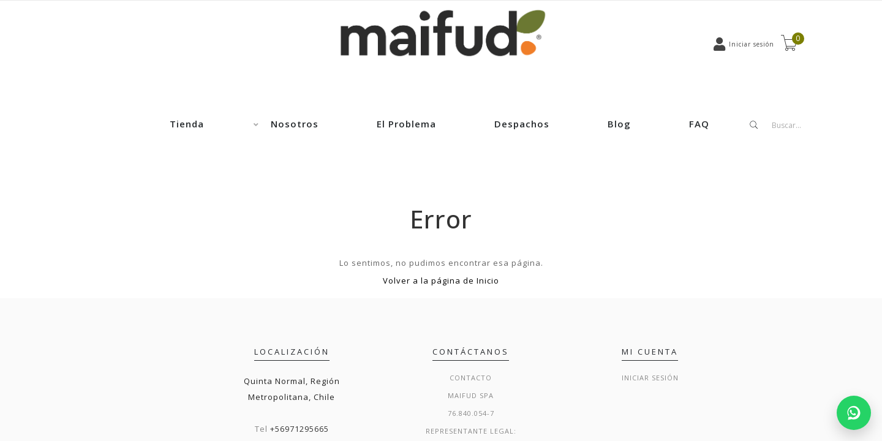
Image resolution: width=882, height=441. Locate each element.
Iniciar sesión (650, 377)
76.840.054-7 (471, 413)
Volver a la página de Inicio (441, 280)
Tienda (187, 124)
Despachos (521, 124)
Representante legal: (471, 430)
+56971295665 (299, 428)
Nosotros (294, 124)
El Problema (406, 124)
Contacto (471, 377)
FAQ (699, 124)
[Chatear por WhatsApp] (854, 413)
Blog (619, 124)
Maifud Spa (471, 395)
